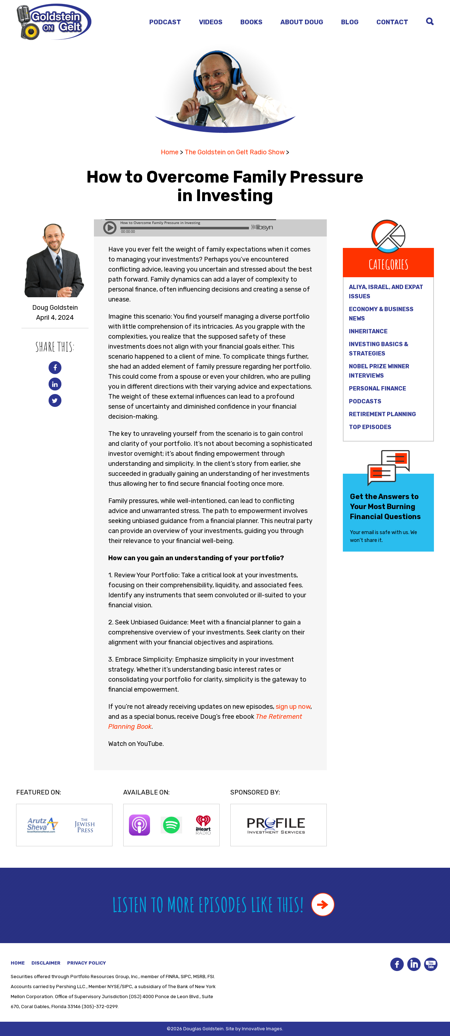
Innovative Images (262, 1028)
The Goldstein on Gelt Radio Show (235, 152)
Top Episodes (370, 427)
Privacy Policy (86, 963)
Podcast (165, 22)
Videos (210, 22)
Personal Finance (377, 388)
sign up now (293, 707)
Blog (350, 22)
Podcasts (365, 401)
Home (170, 152)
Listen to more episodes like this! (223, 904)
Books (251, 22)
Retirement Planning (382, 414)
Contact (392, 22)
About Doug (301, 22)
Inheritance (368, 331)
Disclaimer (45, 963)
